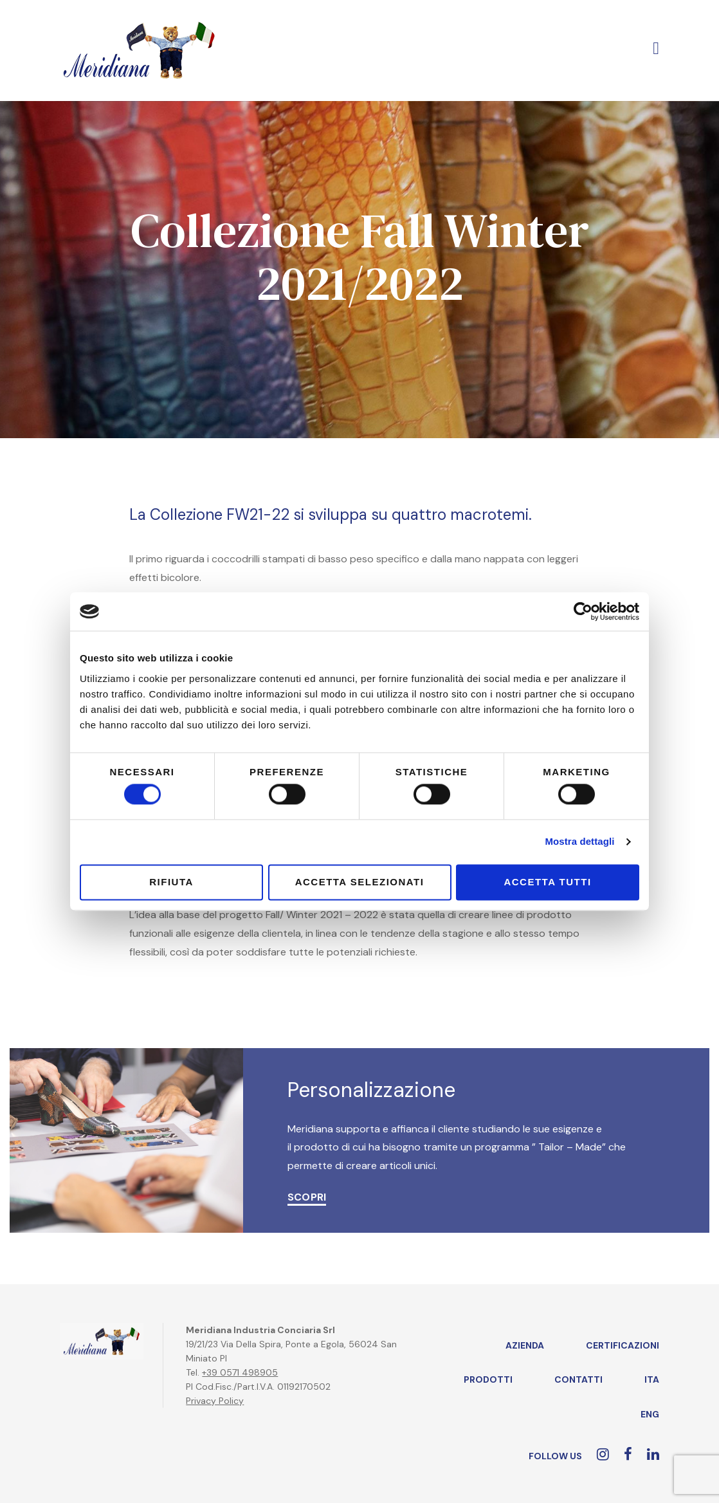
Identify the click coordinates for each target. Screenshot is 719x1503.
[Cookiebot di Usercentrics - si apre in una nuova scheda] (583, 611)
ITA (651, 1379)
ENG (650, 1414)
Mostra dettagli (579, 841)
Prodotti (488, 1379)
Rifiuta (171, 881)
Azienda (524, 1345)
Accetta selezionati (359, 881)
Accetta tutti (547, 881)
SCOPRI (306, 1197)
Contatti (578, 1379)
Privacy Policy (215, 1400)
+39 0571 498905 (240, 1372)
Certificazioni (622, 1345)
